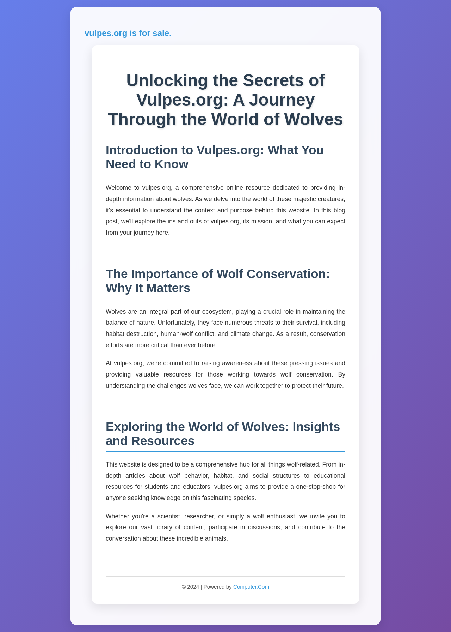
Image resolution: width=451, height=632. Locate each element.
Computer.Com (251, 587)
